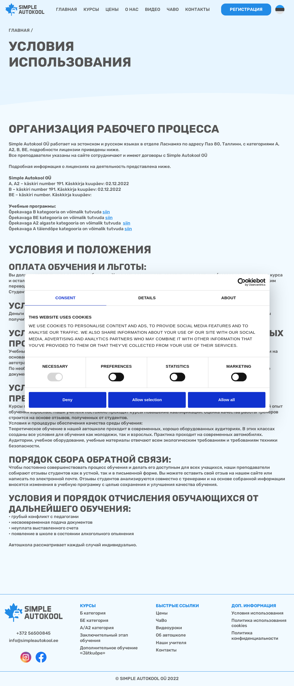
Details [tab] (147, 297)
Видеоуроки (169, 627)
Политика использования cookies (258, 623)
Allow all (226, 399)
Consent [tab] (65, 297)
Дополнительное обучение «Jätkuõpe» (109, 650)
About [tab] (228, 297)
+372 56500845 (33, 633)
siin (106, 211)
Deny (68, 399)
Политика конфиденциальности (254, 635)
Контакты (166, 650)
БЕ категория (94, 620)
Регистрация (246, 9)
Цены (162, 613)
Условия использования (257, 613)
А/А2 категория (97, 627)
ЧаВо (161, 620)
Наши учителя (171, 642)
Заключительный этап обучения (104, 637)
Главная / (21, 30)
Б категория (93, 613)
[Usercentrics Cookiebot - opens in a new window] (241, 282)
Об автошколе (171, 635)
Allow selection (147, 399)
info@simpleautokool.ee (33, 640)
